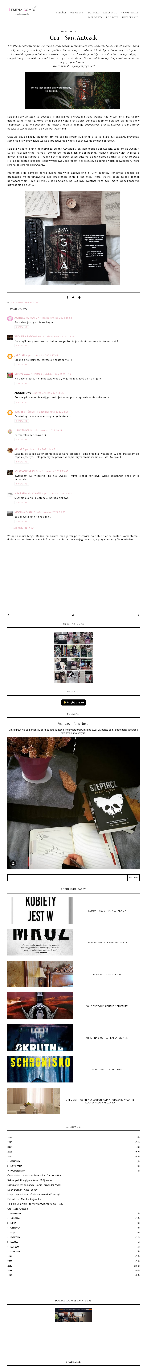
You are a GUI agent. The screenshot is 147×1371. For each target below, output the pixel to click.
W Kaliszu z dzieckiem (107, 974)
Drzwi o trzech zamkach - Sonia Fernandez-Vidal (34, 1185)
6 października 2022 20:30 (58, 493)
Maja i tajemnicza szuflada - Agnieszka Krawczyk (34, 1194)
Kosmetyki (77, 12)
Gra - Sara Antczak (17, 1208)
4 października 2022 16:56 (56, 317)
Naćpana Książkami (28, 493)
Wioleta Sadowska (28, 336)
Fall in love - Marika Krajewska (24, 1199)
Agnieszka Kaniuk (27, 317)
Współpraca (129, 12)
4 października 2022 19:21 (57, 374)
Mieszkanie (130, 17)
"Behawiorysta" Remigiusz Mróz (107, 942)
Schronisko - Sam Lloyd (107, 1069)
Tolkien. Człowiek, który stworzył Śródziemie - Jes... (35, 1203)
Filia (12, 302)
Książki (61, 12)
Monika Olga (24, 512)
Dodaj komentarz (21, 528)
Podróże (112, 17)
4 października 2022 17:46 (58, 336)
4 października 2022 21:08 (53, 411)
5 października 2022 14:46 (39, 449)
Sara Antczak (31, 302)
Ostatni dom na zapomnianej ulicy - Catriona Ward (35, 1175)
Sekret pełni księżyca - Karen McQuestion (30, 1180)
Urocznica (22, 430)
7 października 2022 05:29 (49, 512)
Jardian (20, 355)
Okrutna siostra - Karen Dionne (107, 1037)
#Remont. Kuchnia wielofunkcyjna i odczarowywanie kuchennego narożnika (100, 1101)
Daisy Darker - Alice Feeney (22, 1189)
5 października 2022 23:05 (52, 471)
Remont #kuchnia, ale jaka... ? (107, 910)
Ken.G (18, 449)
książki (20, 302)
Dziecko (94, 12)
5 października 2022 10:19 (46, 430)
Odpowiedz (21, 327)
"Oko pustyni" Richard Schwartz (107, 1006)
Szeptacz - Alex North (73, 723)
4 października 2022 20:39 (48, 393)
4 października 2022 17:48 (42, 355)
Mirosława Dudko (27, 374)
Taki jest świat (25, 411)
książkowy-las (25, 471)
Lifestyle (110, 12)
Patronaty (95, 17)
